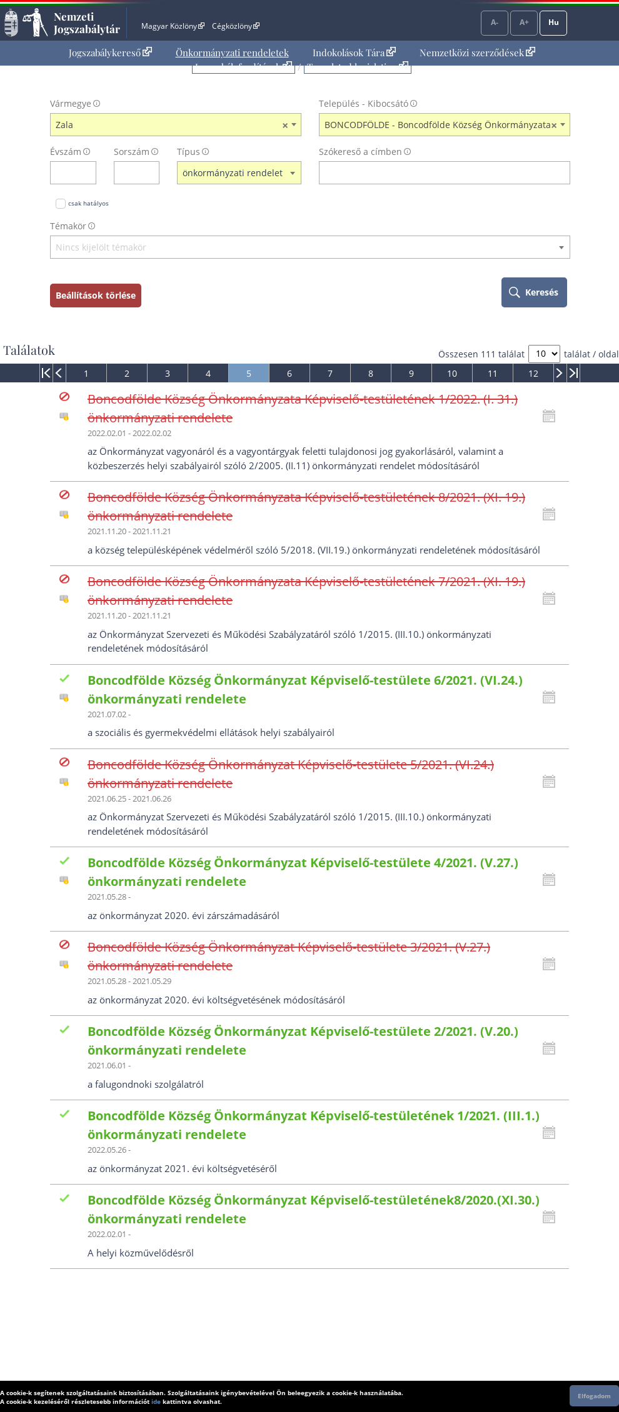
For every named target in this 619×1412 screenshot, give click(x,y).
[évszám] (65, 173)
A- (494, 22)
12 (533, 373)
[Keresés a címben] (436, 173)
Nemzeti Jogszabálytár (87, 22)
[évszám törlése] (87, 173)
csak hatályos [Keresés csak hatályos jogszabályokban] (88, 203)
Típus (188, 151)
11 (493, 373)
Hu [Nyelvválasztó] (553, 22)
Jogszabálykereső (110, 52)
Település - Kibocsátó (363, 103)
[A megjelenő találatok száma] (544, 354)
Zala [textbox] (172, 125)
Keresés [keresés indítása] (541, 292)
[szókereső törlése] (561, 173)
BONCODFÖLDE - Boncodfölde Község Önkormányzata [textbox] (441, 125)
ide (156, 1401)
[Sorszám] (128, 173)
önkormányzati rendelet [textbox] (233, 173)
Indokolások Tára (354, 52)
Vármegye (70, 103)
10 (452, 373)
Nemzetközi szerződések (477, 52)
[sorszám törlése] (150, 173)
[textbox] (310, 248)
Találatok (29, 349)
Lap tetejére (601, 1355)
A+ (524, 22)
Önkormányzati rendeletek (232, 52)
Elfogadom (594, 1395)
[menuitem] (110, 53)
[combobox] (176, 125)
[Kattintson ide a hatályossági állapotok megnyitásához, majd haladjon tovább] (552, 416)
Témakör (68, 226)
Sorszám (131, 151)
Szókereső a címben (360, 151)
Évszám (65, 151)
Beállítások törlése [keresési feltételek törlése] (96, 295)
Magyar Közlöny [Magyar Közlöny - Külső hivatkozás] (172, 26)
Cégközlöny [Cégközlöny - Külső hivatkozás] (235, 26)
